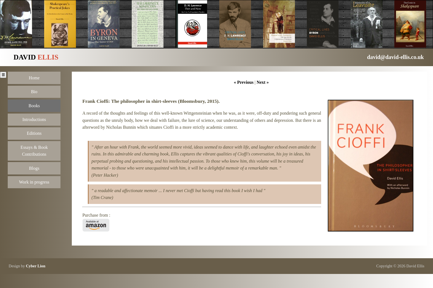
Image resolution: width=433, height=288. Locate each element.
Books (34, 105)
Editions (34, 133)
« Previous (244, 82)
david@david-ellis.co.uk (395, 57)
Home (34, 78)
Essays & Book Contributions (34, 151)
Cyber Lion (36, 266)
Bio (34, 91)
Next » (263, 82)
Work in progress (34, 182)
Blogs (34, 168)
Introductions (34, 119)
